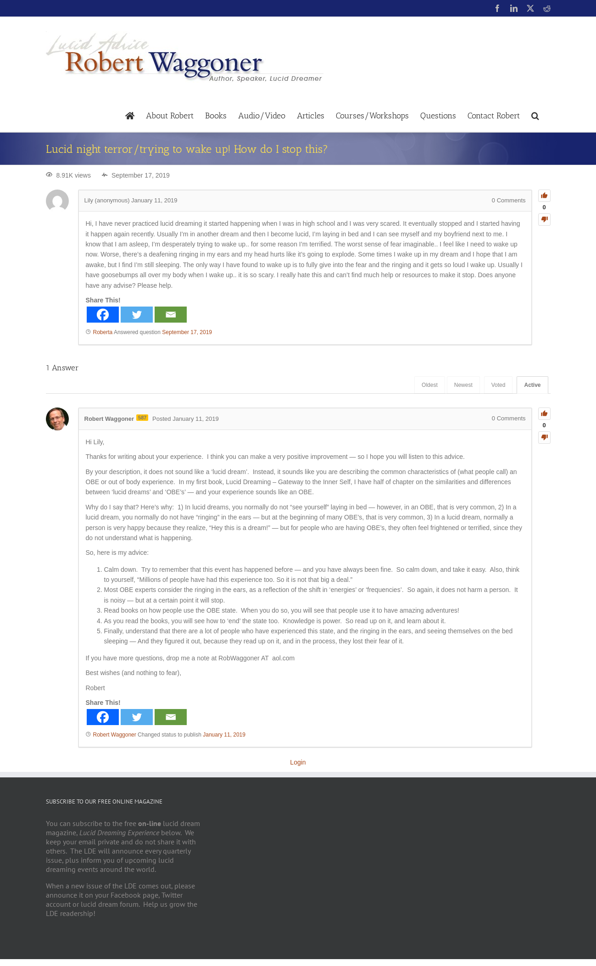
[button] (535, 115)
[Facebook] (103, 315)
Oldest (430, 385)
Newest (463, 385)
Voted (498, 385)
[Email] (171, 315)
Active (532, 385)
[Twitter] (137, 315)
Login (298, 762)
